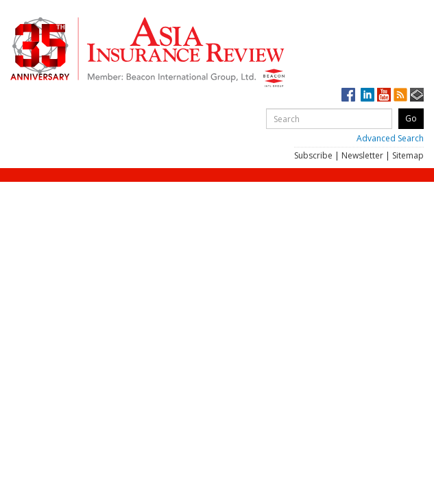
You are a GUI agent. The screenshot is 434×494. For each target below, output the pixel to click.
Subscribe (313, 155)
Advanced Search (390, 138)
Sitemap (408, 155)
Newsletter (362, 155)
